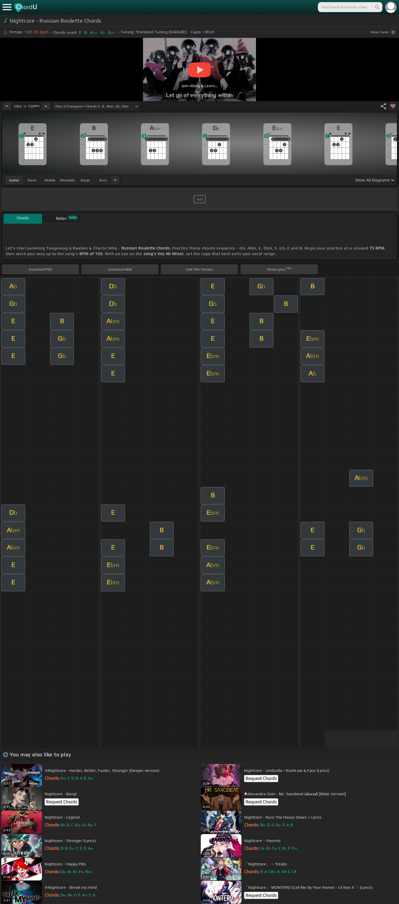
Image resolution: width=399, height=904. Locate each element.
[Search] (376, 7)
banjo (85, 180)
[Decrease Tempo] (7, 106)
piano (31, 180)
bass (103, 180)
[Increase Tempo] (45, 106)
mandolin (67, 180)
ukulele (49, 180)
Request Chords (261, 778)
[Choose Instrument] (115, 180)
